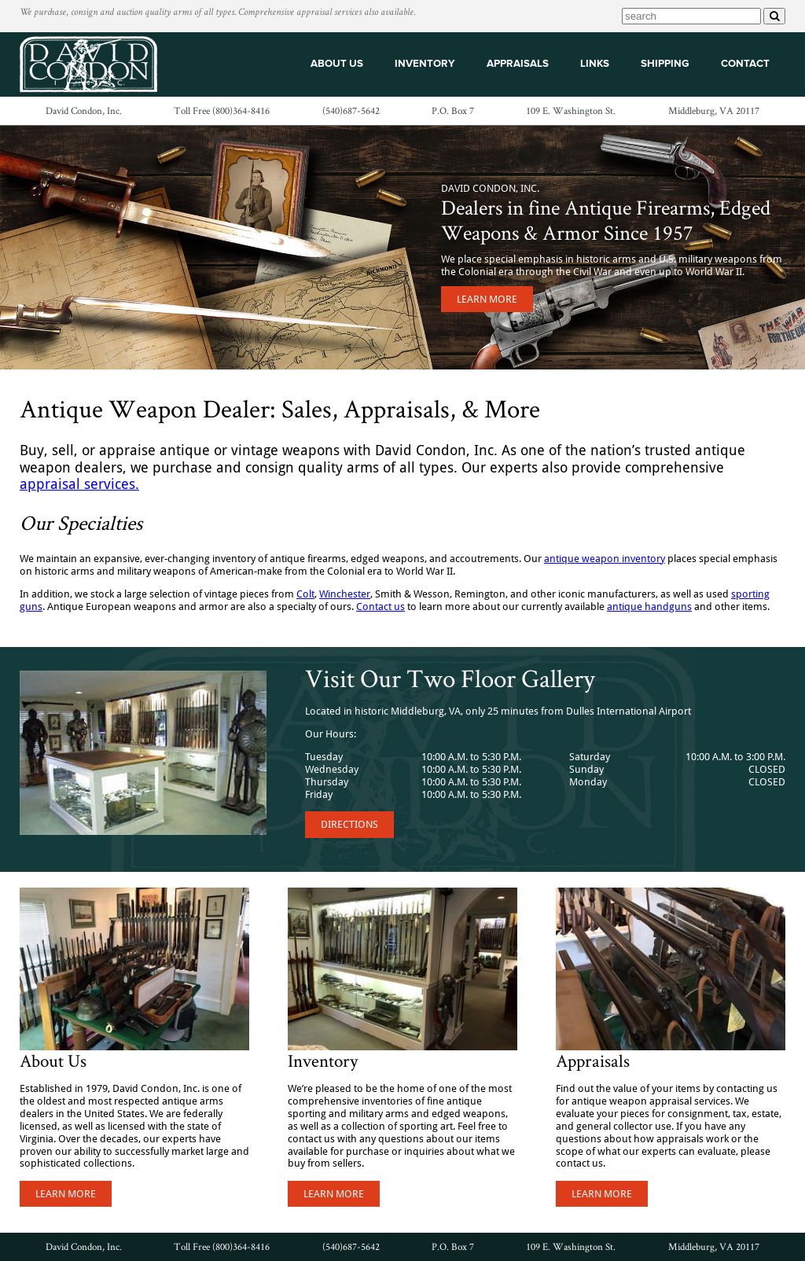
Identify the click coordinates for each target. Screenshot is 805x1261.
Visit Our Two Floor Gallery (450, 678)
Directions (349, 824)
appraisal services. (79, 484)
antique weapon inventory (604, 558)
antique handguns (649, 606)
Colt (305, 594)
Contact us (380, 606)
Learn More (487, 299)
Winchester (344, 594)
